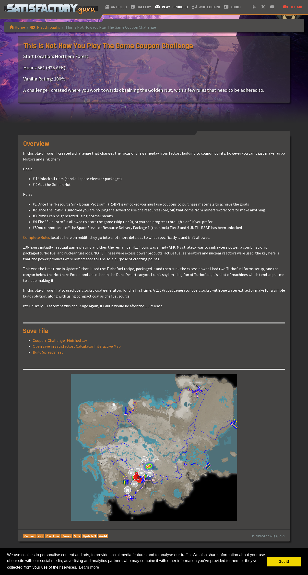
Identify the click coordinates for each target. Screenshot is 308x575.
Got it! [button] (284, 562)
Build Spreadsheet (48, 352)
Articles (116, 7)
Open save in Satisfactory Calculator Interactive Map (77, 346)
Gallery (141, 7)
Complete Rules (36, 237)
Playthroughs (171, 7)
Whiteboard (206, 7)
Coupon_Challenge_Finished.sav (60, 340)
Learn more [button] (89, 567)
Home (17, 27)
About (232, 7)
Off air (292, 7)
